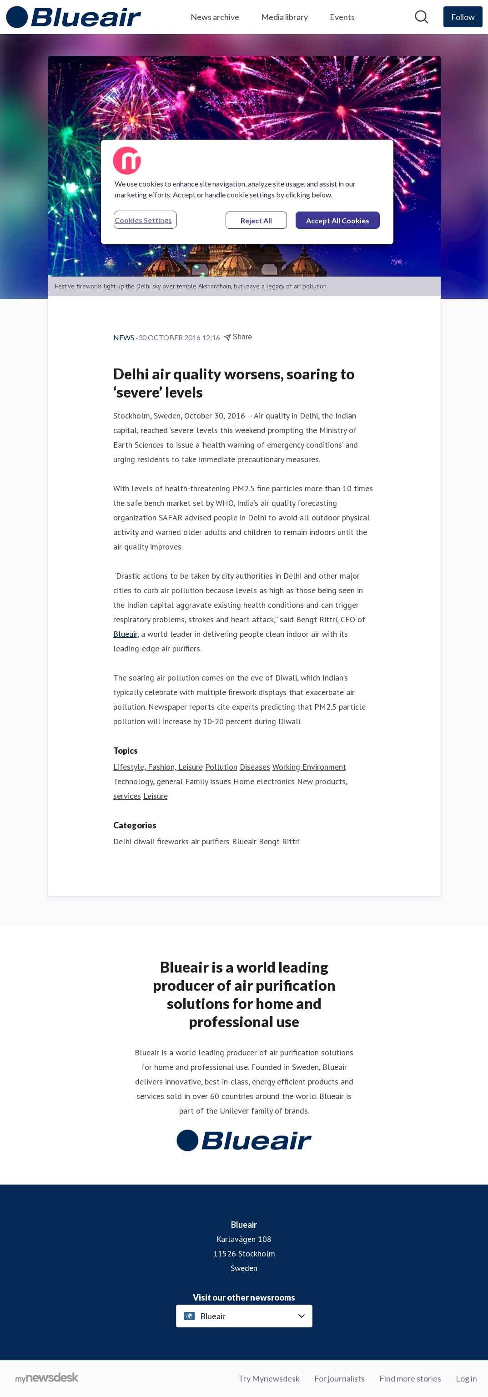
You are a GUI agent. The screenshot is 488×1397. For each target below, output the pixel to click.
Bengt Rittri (279, 841)
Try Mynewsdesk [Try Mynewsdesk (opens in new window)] (269, 1378)
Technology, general (148, 781)
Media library (284, 17)
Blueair (125, 634)
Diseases (255, 767)
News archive (215, 17)
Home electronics (264, 781)
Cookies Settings (143, 220)
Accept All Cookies (337, 220)
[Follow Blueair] (463, 16)
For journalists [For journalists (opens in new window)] (339, 1378)
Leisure (155, 796)
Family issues (208, 781)
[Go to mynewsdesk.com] (47, 1379)
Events (342, 17)
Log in (466, 1378)
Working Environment (309, 767)
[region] (247, 192)
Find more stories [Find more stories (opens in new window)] (410, 1378)
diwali (144, 841)
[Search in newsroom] (421, 17)
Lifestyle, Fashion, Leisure (158, 767)
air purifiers (210, 841)
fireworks (173, 841)
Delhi (122, 841)
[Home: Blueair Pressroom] (73, 17)
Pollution (221, 767)
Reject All (256, 220)
